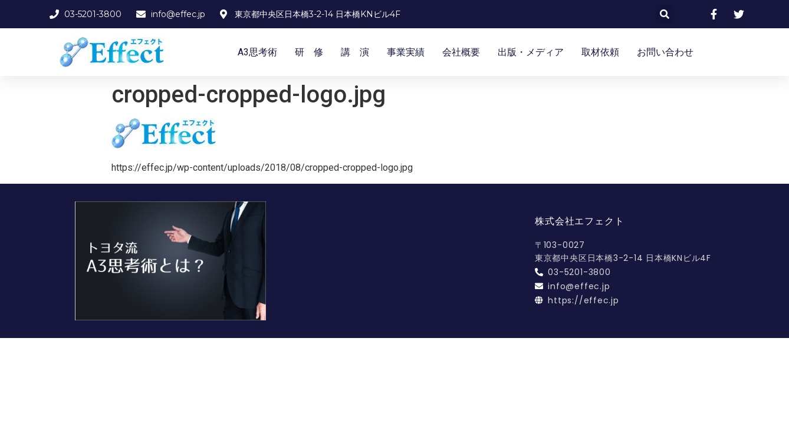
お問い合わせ (665, 52)
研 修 (309, 52)
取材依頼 (600, 52)
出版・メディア (531, 52)
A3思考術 (257, 52)
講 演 (355, 52)
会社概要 (461, 52)
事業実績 (406, 52)
